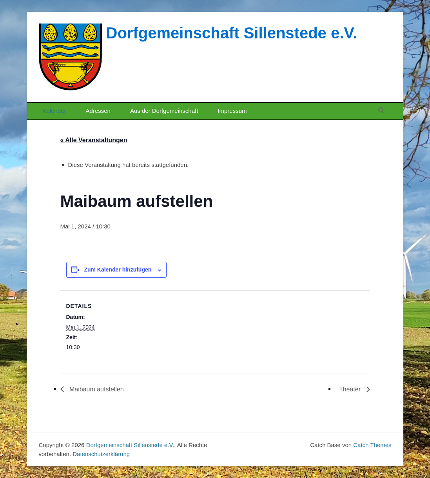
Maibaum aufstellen (96, 389)
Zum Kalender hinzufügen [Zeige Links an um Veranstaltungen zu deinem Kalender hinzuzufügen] (117, 269)
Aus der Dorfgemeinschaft (164, 110)
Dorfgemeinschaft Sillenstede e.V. (231, 33)
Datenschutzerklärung (101, 454)
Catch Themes (372, 445)
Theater (351, 389)
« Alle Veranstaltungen (93, 140)
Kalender (54, 110)
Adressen (98, 110)
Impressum (232, 110)
